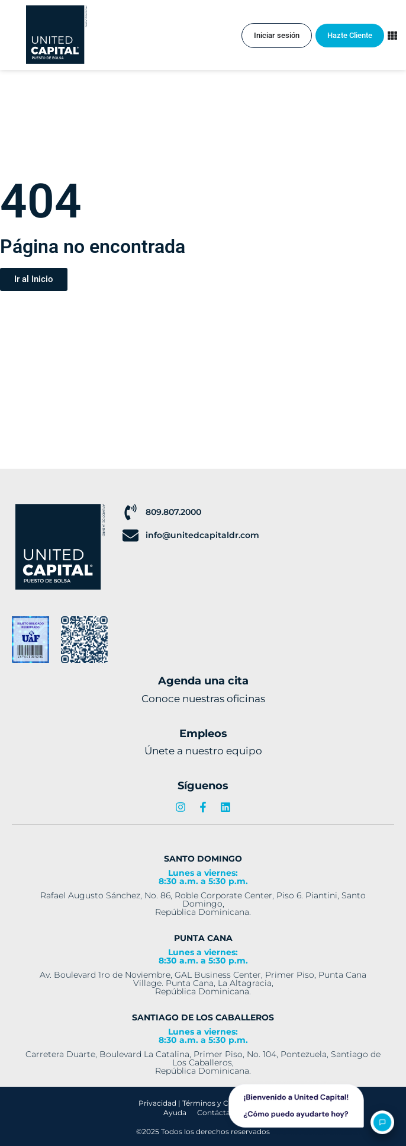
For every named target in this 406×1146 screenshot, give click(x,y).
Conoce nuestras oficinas (203, 699)
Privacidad (157, 1103)
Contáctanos (220, 1112)
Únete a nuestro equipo (203, 751)
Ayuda (174, 1112)
